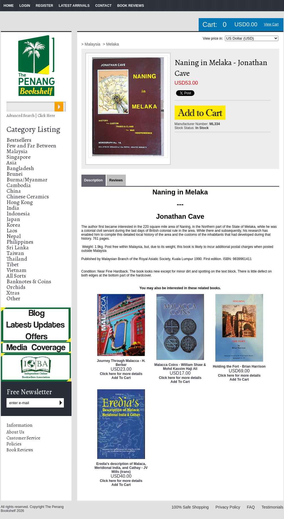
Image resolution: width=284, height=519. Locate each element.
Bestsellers (18, 140)
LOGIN (24, 6)
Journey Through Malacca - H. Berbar (121, 363)
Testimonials (272, 507)
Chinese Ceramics (27, 196)
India (12, 208)
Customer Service (23, 438)
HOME (9, 6)
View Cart (271, 24)
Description (93, 180)
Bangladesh (20, 168)
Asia (11, 162)
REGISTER (44, 6)
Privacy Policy (228, 507)
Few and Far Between (31, 145)
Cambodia (18, 185)
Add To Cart (121, 378)
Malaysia (17, 151)
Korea (13, 225)
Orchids (15, 287)
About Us (15, 432)
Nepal (13, 236)
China (13, 191)
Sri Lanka (17, 247)
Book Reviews (19, 450)
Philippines (19, 242)
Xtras (12, 293)
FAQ (251, 507)
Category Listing (33, 129)
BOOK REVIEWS (130, 6)
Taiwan (15, 253)
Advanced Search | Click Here (30, 115)
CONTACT (103, 6)
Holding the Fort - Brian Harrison (239, 366)
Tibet (12, 264)
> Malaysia (91, 44)
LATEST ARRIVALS (74, 6)
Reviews (116, 180)
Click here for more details (121, 374)
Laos (11, 230)
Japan (13, 219)
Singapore (18, 157)
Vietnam (16, 270)
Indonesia (18, 213)
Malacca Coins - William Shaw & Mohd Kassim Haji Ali (180, 367)
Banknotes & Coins (28, 281)
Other (13, 298)
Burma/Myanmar (26, 179)
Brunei (14, 174)
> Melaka (111, 44)
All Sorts (16, 276)
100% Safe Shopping (190, 507)
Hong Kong (19, 202)
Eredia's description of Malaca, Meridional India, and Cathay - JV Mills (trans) (121, 468)
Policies (13, 444)
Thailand (16, 259)
